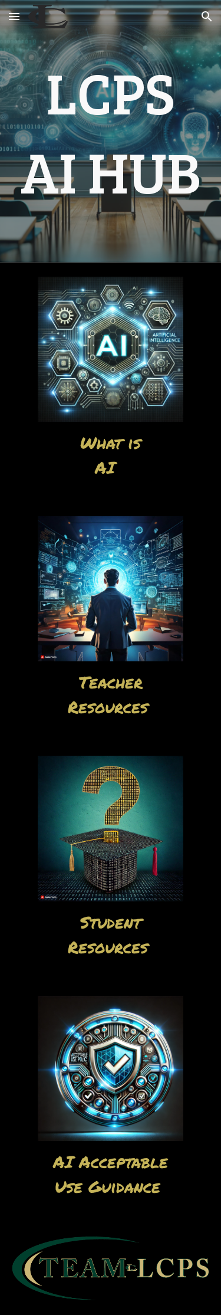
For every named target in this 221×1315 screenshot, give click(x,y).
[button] (14, 16)
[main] (110, 131)
